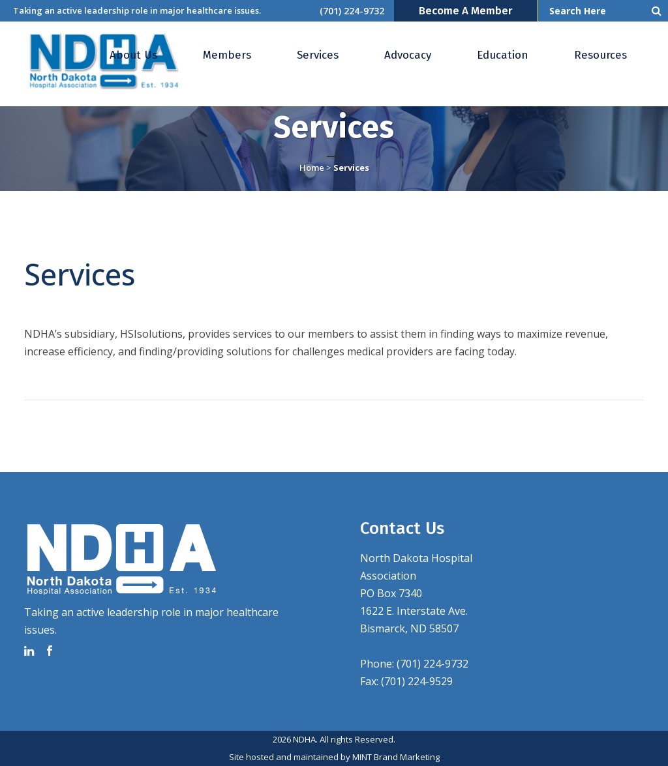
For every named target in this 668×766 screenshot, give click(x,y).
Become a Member (466, 11)
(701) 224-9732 (352, 11)
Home (311, 167)
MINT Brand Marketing (396, 757)
